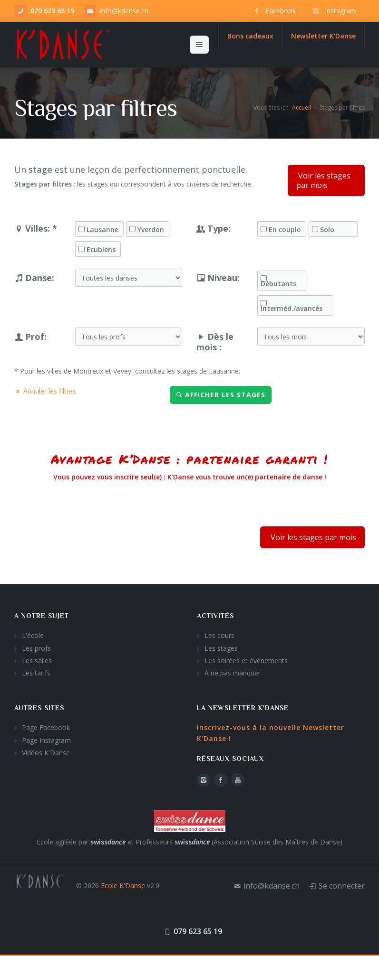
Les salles (37, 660)
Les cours (219, 635)
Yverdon (150, 229)
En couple (285, 229)
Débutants (278, 283)
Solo (327, 229)
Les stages (221, 648)
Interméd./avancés (291, 308)
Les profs (36, 648)
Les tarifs (36, 672)
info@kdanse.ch (124, 10)
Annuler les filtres (45, 390)
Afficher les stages (220, 394)
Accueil (301, 107)
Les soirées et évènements (246, 660)
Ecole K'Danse (123, 885)
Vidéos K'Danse (46, 752)
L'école (33, 635)
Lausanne (102, 229)
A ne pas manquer (232, 672)
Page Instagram (46, 740)
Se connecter (342, 886)
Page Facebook (46, 727)
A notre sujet (41, 615)
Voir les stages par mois (323, 180)
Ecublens (101, 249)
